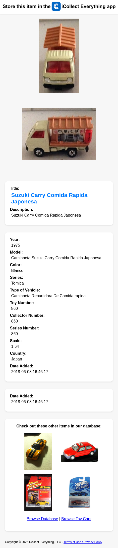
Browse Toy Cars (76, 519)
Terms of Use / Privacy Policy (82, 542)
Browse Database (42, 519)
